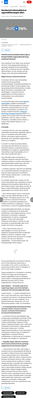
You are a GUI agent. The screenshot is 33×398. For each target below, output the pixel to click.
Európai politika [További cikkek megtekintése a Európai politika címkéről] (7, 393)
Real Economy (22, 6)
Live (29, 2)
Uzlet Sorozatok (14, 6)
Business (6, 6)
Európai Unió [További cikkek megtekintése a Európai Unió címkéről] (21, 393)
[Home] (1, 6)
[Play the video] (16, 28)
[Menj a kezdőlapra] (6, 2)
